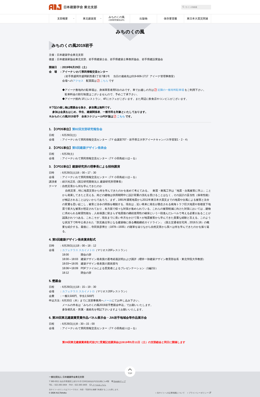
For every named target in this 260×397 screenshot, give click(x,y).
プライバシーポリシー (200, 393)
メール (108, 300)
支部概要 (62, 18)
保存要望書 (170, 18)
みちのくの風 (116, 18)
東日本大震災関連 (197, 18)
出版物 (143, 18)
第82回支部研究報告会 (87, 129)
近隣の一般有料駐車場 (171, 89)
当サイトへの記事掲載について (171, 393)
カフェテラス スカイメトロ (78, 250)
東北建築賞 (89, 18)
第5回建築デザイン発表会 (89, 147)
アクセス (78, 80)
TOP (130, 370)
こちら (104, 80)
